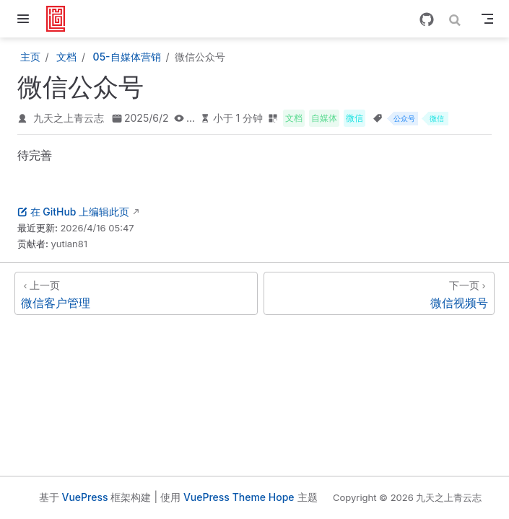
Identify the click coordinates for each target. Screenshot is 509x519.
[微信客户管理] (136, 293)
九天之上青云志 (68, 118)
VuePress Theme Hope (239, 497)
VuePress (84, 497)
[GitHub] (426, 19)
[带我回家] (60, 19)
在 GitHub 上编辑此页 (73, 211)
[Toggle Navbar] (487, 18)
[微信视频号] (379, 293)
